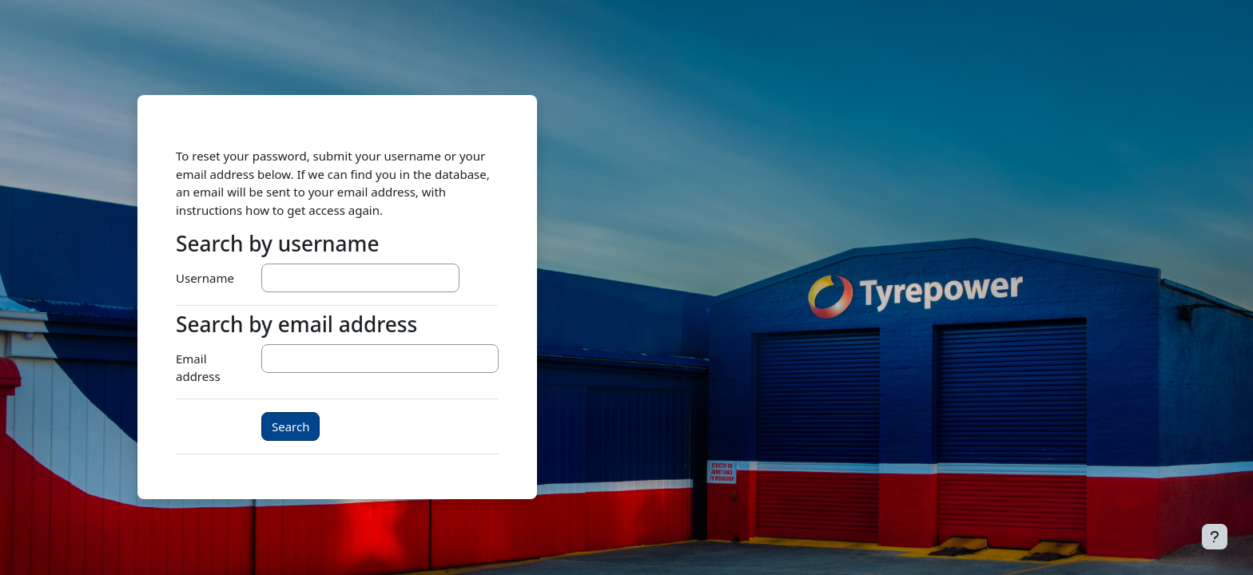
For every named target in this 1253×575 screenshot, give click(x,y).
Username (205, 278)
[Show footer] (1214, 536)
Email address (198, 368)
